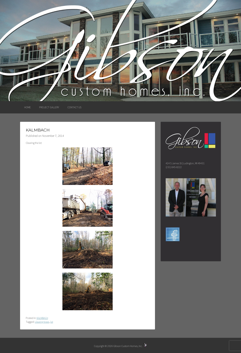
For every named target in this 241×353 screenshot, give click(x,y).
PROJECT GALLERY (49, 107)
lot (51, 321)
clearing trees (42, 321)
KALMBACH (42, 318)
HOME (27, 107)
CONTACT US (74, 107)
